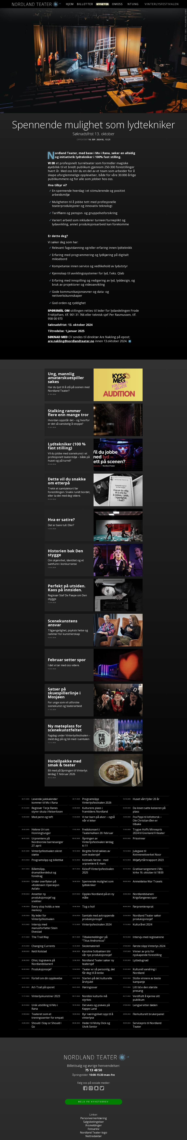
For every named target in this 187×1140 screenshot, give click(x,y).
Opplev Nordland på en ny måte (93, 897)
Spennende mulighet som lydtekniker (93, 885)
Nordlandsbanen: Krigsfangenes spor (140, 897)
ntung (131, 4)
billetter (90, 4)
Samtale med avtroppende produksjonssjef (93, 917)
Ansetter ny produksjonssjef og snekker (38, 897)
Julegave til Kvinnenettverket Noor (142, 852)
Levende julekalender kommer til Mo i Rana (40, 800)
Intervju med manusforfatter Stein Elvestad (39, 928)
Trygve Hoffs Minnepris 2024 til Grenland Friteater (144, 831)
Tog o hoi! (83, 908)
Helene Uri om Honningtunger (36, 831)
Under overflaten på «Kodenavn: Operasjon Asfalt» (40, 885)
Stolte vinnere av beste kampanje (142, 980)
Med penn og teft (37, 820)
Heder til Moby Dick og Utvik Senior (91, 1024)
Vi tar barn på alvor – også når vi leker (93, 820)
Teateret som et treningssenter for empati (43, 1015)
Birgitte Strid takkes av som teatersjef (91, 852)
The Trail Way (35, 938)
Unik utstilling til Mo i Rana (40, 1006)
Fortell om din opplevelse (42, 980)
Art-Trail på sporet (38, 989)
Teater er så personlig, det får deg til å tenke (93, 971)
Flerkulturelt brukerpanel (143, 1015)
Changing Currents (38, 946)
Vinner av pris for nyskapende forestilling (142, 953)
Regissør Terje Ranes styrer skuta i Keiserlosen (42, 809)
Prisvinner (134, 842)
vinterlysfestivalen (157, 4)
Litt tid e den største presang (140, 989)
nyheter (112, 4)
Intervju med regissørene (143, 938)
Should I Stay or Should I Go (41, 1024)
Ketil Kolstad (34, 953)
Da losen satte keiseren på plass (144, 809)
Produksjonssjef (36, 971)
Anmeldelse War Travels (142, 885)
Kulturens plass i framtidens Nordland (90, 809)
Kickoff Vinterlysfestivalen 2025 (93, 872)
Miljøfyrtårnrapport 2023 (143, 861)
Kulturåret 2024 (137, 928)
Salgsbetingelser (93, 1122)
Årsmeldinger (93, 1125)
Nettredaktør (93, 1136)
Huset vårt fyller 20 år (141, 800)
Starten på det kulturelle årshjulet (92, 980)
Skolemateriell (86, 946)
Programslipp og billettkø (42, 861)
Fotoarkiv (93, 1129)
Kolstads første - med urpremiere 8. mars (90, 861)
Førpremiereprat (138, 908)
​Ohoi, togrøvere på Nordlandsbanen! (38, 962)
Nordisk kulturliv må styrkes (89, 998)
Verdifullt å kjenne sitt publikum (141, 998)
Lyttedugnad (135, 962)
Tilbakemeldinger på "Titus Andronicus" (89, 938)
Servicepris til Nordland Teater (142, 1024)
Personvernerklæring (93, 1118)
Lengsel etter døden (140, 1006)
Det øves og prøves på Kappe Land (91, 1006)
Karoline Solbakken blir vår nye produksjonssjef (92, 953)
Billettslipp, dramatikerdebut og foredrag (39, 872)
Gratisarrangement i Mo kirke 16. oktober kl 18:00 (143, 872)
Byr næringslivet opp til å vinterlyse (92, 1015)
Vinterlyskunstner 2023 (41, 998)
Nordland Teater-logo (93, 1132)
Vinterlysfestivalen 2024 (91, 928)
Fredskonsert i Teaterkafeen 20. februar (92, 831)
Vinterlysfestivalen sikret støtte (42, 852)
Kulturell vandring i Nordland (139, 971)
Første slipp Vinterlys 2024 (144, 946)
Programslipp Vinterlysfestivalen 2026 (91, 800)
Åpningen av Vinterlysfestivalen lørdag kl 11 (93, 842)
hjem (72, 4)
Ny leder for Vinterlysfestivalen (38, 917)
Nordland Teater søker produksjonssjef (142, 917)
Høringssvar (84, 989)
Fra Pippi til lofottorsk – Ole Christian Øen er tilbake (142, 820)
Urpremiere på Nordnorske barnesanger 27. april (42, 842)
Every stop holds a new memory (41, 908)
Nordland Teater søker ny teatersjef (93, 962)
